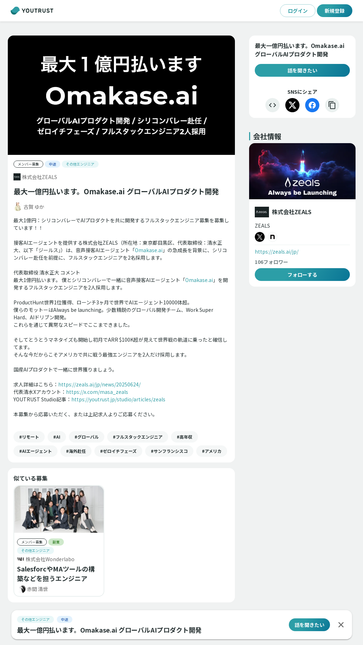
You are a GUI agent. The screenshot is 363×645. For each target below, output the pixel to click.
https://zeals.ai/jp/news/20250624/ (99, 384)
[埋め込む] (272, 105)
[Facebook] (312, 105)
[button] (29, 437)
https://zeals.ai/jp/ (276, 251)
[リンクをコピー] (332, 105)
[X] (292, 105)
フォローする (302, 274)
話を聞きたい (302, 70)
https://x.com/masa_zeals (97, 391)
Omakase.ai (149, 250)
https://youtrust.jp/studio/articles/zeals (118, 399)
